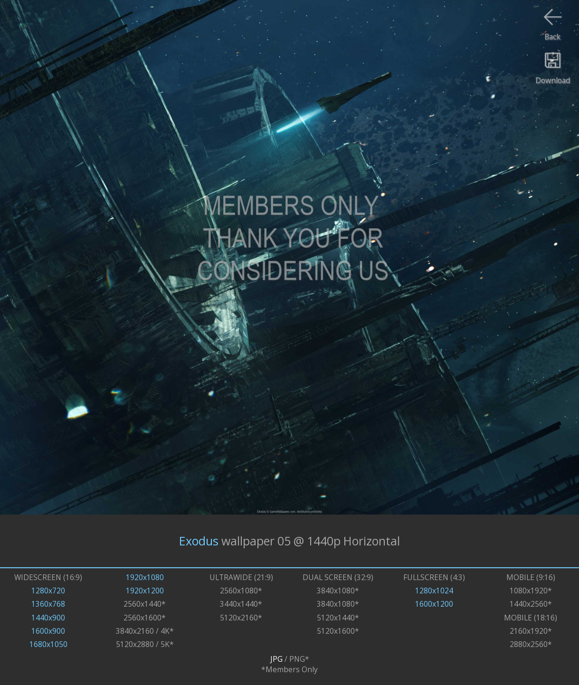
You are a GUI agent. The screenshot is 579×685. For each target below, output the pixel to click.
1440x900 (48, 617)
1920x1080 (145, 577)
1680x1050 (48, 644)
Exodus (198, 541)
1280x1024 (434, 590)
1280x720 (48, 590)
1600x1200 (434, 604)
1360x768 (48, 604)
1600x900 (48, 631)
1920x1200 (145, 590)
